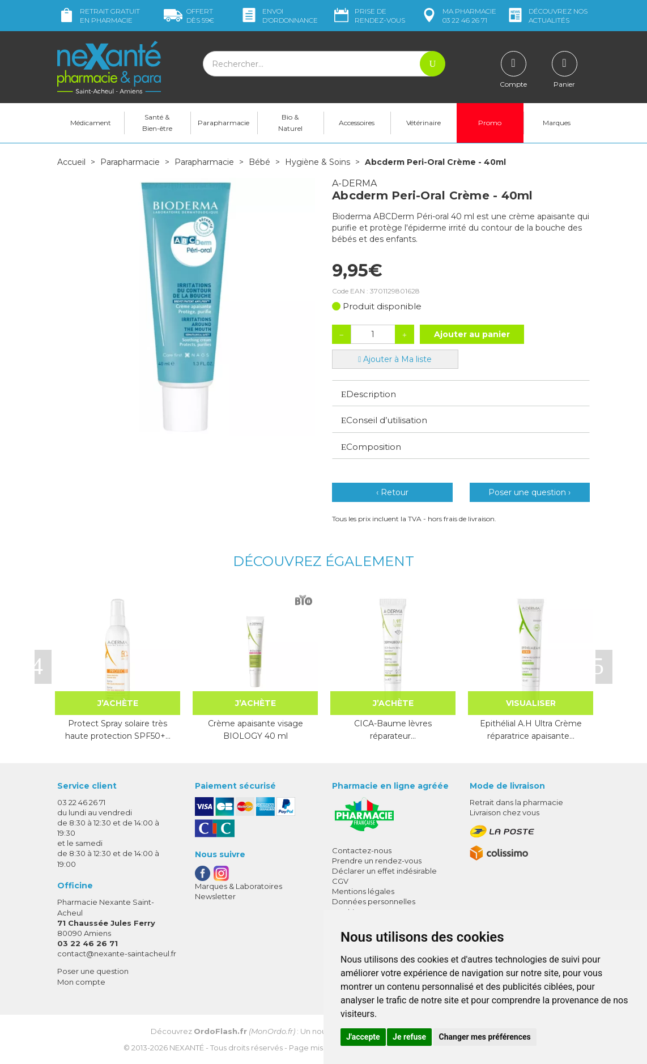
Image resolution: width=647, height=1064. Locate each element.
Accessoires (356, 122)
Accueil (71, 162)
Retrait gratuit (98, 15)
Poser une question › (529, 492)
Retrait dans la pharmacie (516, 802)
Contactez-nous (361, 850)
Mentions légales (363, 891)
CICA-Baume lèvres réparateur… (393, 729)
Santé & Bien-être (157, 123)
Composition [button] (371, 446)
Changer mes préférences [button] (485, 1036)
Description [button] (368, 394)
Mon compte (81, 981)
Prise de (368, 15)
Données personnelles (373, 901)
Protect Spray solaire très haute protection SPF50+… (118, 729)
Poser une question (93, 971)
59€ (189, 15)
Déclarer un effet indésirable (384, 870)
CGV (340, 881)
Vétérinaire (423, 122)
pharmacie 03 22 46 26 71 (458, 15)
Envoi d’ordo (279, 15)
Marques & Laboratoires (238, 886)
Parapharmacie (223, 122)
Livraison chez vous (504, 812)
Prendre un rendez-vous (377, 860)
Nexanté (186, 1047)
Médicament (90, 122)
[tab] (461, 393)
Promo (489, 122)
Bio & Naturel (290, 123)
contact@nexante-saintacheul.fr (116, 953)
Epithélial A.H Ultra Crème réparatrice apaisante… (531, 729)
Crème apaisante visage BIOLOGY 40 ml (255, 729)
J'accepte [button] (363, 1036)
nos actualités (547, 15)
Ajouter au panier (472, 334)
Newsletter (215, 896)
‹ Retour (392, 492)
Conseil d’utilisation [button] (384, 420)
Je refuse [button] (409, 1036)
